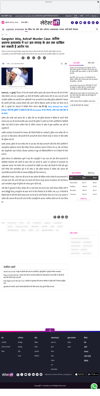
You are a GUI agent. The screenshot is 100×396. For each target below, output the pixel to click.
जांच (37, 230)
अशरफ (52, 226)
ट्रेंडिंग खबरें (91, 63)
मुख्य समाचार (71, 338)
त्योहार (53, 360)
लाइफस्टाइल (54, 29)
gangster (47, 223)
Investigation (58, 223)
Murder (10, 226)
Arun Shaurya (12, 223)
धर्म (52, 365)
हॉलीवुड (20, 347)
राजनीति (3, 342)
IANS (8, 64)
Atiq (28, 223)
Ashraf (22, 223)
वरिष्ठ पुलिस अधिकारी (47, 230)
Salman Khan (87, 253)
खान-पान (53, 342)
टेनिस (36, 347)
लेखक (69, 342)
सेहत (52, 356)
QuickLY (10, 29)
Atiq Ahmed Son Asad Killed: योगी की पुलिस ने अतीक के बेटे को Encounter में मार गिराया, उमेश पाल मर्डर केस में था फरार (34, 110)
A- (62, 63)
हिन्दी (75, 16)
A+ (66, 64)
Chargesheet (37, 223)
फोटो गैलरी (68, 29)
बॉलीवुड (20, 342)
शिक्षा (2, 351)
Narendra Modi (76, 242)
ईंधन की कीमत (76, 173)
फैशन (52, 351)
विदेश (30, 29)
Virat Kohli (74, 249)
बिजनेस (75, 29)
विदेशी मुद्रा (91, 173)
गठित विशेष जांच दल (13, 230)
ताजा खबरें (24, 22)
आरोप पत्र (60, 226)
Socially (19, 29)
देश (26, 29)
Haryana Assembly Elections (80, 238)
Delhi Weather (75, 246)
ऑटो (37, 29)
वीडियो (86, 361)
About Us (48, 374)
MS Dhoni (84, 249)
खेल (41, 29)
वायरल (61, 29)
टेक (34, 29)
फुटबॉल (37, 351)
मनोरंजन (46, 29)
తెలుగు (94, 16)
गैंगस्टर (23, 230)
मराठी (81, 16)
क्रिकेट (36, 342)
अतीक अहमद (35, 226)
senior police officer (22, 226)
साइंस (69, 347)
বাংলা (87, 16)
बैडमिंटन (37, 356)
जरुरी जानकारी (5, 347)
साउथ (19, 356)
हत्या (57, 230)
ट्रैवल (52, 347)
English (68, 16)
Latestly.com (47, 385)
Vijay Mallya (87, 242)
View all (83, 198)
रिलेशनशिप (54, 369)
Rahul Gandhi (75, 253)
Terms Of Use (57, 374)
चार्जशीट (31, 230)
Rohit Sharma (87, 246)
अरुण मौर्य (44, 226)
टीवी (19, 351)
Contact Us (67, 374)
